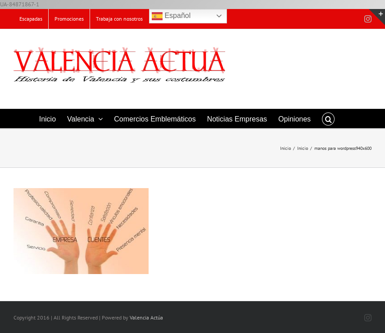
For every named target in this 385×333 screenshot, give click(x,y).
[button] (328, 118)
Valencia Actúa (146, 317)
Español (171, 16)
